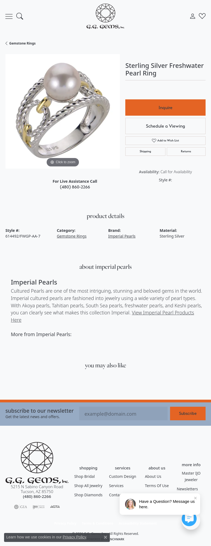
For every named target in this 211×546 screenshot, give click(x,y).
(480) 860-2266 (75, 187)
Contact (116, 494)
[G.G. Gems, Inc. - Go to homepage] (37, 463)
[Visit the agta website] (55, 507)
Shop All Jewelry (88, 485)
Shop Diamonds (88, 494)
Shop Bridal (84, 476)
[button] (19, 16)
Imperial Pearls (122, 236)
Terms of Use (157, 485)
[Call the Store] (37, 496)
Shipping (145, 151)
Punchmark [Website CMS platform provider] (115, 539)
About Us (153, 476)
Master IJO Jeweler (191, 476)
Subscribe (188, 413)
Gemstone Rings (22, 43)
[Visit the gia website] (20, 507)
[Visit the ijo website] (39, 507)
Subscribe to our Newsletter (39, 411)
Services (116, 485)
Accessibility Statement (138, 523)
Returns (186, 151)
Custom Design (122, 476)
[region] (62, 111)
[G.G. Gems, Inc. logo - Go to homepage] (105, 16)
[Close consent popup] (105, 537)
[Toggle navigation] (9, 16)
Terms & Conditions (97, 523)
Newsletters (187, 488)
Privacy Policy (65, 523)
